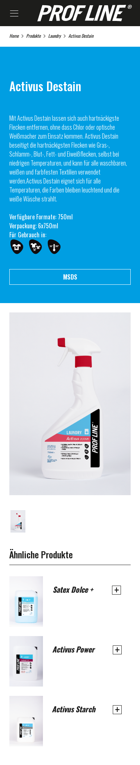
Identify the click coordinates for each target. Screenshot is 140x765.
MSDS (70, 276)
